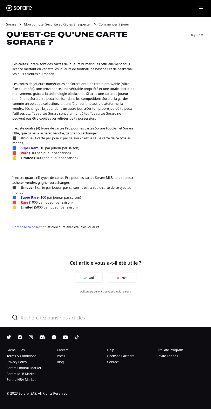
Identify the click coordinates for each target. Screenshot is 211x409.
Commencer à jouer (114, 24)
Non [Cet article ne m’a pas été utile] (125, 278)
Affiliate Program (170, 350)
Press (61, 356)
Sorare (11, 24)
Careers (63, 350)
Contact (113, 362)
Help (110, 350)
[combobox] (105, 317)
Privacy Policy (17, 362)
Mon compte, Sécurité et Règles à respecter (57, 24)
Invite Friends (167, 356)
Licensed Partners (120, 356)
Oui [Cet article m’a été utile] (91, 278)
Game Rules (16, 350)
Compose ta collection (29, 227)
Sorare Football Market (24, 368)
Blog (60, 362)
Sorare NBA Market (21, 379)
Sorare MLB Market (21, 374)
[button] (200, 8)
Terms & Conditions (21, 356)
